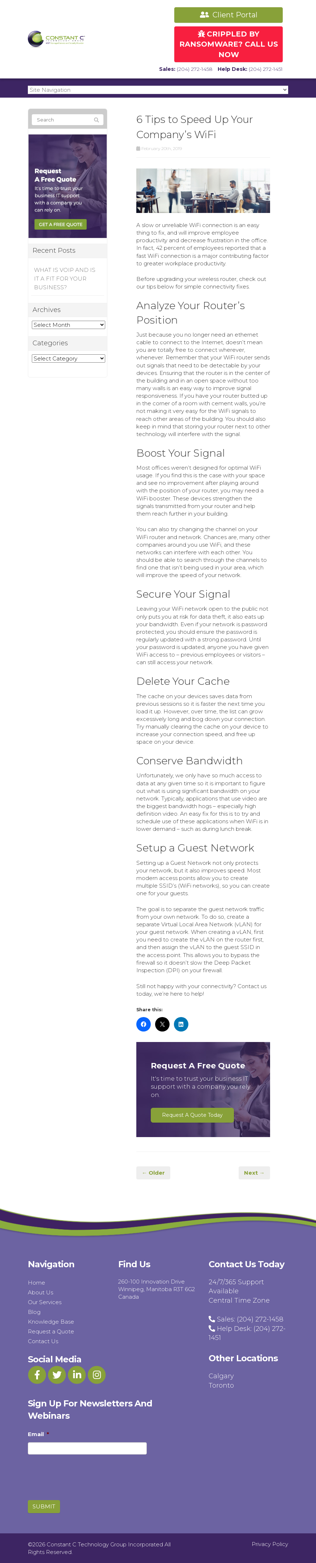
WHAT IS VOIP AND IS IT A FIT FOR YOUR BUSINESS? (64, 278)
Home (36, 1282)
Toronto (221, 1385)
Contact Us (43, 1341)
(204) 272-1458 (195, 69)
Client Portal (228, 14)
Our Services (44, 1302)
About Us (40, 1292)
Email (38, 1434)
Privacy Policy (270, 1544)
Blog (34, 1311)
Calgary (221, 1376)
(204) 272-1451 (266, 69)
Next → (254, 1172)
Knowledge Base (51, 1321)
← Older (153, 1172)
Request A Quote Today (192, 1115)
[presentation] (69, 1471)
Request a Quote (51, 1331)
